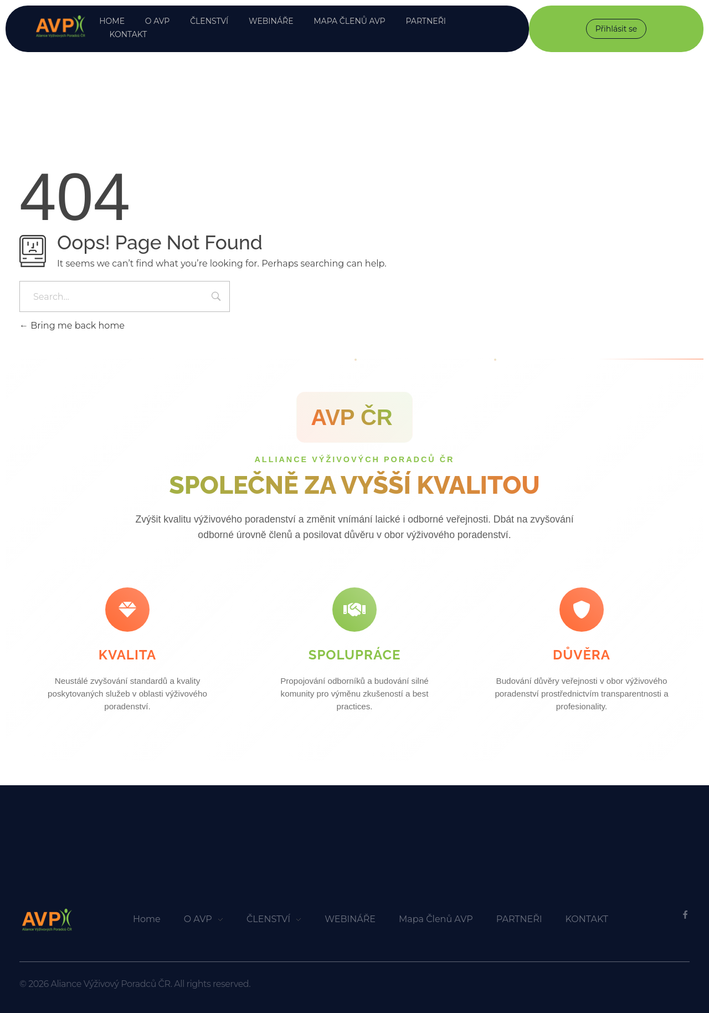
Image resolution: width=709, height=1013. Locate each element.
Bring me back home (72, 325)
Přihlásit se (616, 29)
